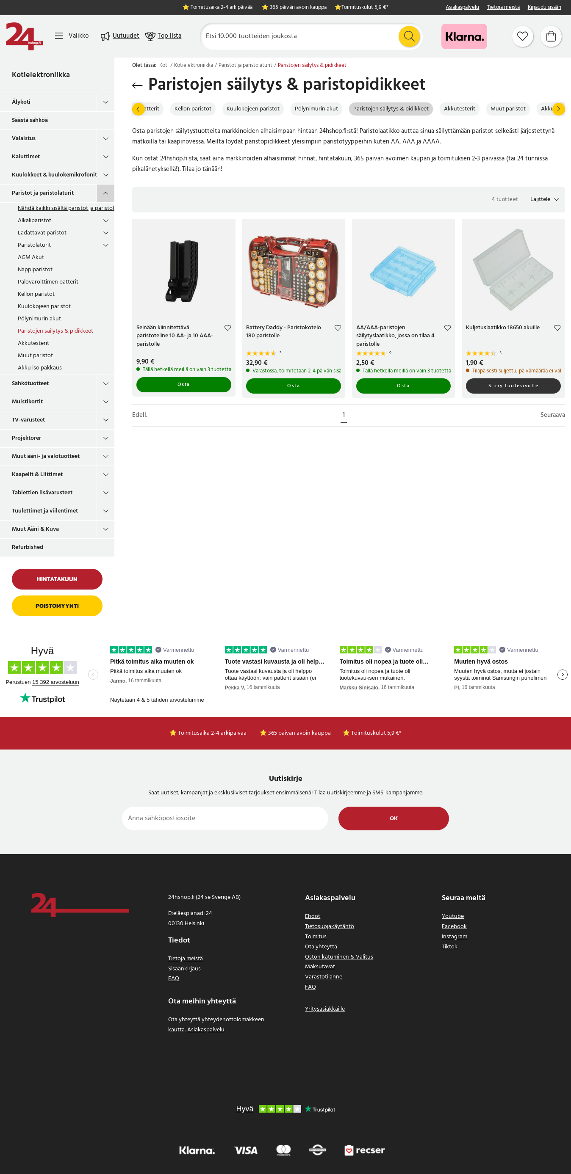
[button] (544, 199)
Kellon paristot (36, 294)
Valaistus (24, 138)
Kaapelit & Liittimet (37, 475)
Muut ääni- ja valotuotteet (46, 456)
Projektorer (26, 438)
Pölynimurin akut (39, 319)
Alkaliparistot (34, 221)
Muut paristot (35, 356)
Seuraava (553, 415)
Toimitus (316, 937)
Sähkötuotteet (30, 384)
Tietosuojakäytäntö (329, 926)
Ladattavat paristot (42, 233)
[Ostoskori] (551, 36)
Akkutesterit (33, 343)
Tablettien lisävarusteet (42, 493)
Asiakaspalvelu (462, 8)
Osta (183, 384)
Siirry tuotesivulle (513, 386)
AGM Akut (31, 257)
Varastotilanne (323, 977)
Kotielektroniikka (41, 75)
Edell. (139, 415)
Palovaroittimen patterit (48, 282)
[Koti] (24, 36)
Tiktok (449, 947)
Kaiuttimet (26, 157)
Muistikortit (27, 402)
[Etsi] (311, 36)
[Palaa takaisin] (137, 85)
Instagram (454, 937)
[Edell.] (138, 109)
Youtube (453, 916)
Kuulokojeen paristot (44, 306)
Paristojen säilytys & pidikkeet (55, 331)
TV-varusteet (28, 420)
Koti (164, 65)
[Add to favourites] (227, 329)
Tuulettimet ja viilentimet (45, 511)
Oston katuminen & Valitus (339, 957)
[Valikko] (72, 36)
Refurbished (27, 547)
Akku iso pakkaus (40, 368)
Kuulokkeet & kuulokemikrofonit (54, 175)
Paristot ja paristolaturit (43, 193)
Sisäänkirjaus (184, 969)
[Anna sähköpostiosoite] (225, 818)
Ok (394, 819)
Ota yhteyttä (321, 947)
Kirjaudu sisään (544, 8)
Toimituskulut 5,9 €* (364, 8)
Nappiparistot (35, 270)
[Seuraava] (558, 109)
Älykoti (21, 102)
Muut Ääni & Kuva (35, 529)
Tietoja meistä (503, 8)
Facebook (454, 926)
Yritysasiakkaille (325, 1009)
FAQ (173, 979)
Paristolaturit (34, 245)
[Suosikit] (522, 36)
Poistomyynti (57, 605)
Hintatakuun (57, 579)
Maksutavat (320, 967)
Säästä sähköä (30, 120)
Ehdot (312, 916)
